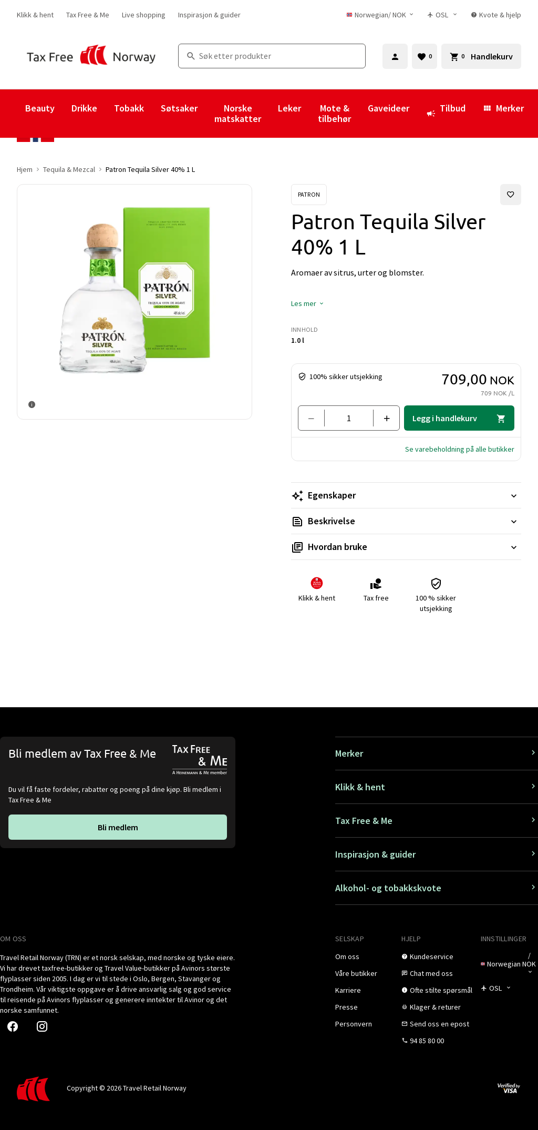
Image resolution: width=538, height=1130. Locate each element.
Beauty (40, 108)
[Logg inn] (395, 56)
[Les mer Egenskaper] (406, 495)
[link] (35, 14)
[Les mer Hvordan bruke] (406, 547)
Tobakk (129, 108)
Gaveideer (388, 108)
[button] (308, 303)
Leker (289, 108)
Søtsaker (179, 108)
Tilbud (445, 113)
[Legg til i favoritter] (510, 194)
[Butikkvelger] (442, 15)
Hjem (25, 169)
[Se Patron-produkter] (309, 194)
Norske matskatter (237, 113)
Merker (503, 108)
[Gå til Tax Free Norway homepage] (91, 56)
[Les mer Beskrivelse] (406, 521)
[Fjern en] (315, 418)
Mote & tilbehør (334, 113)
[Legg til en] (382, 418)
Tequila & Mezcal (69, 169)
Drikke (84, 108)
